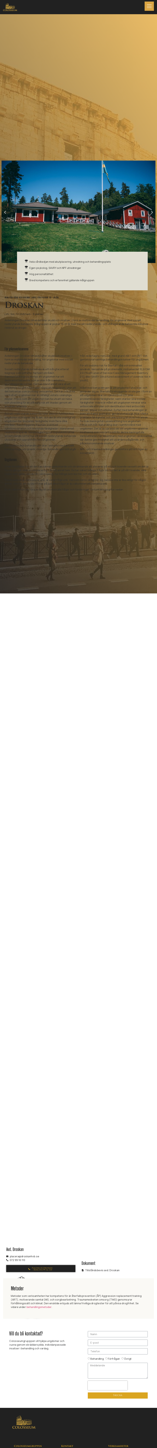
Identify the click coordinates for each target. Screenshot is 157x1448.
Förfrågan (114, 1358)
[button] (5, 212)
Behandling (97, 1358)
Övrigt (128, 1358)
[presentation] (107, 1385)
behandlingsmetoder (39, 1307)
